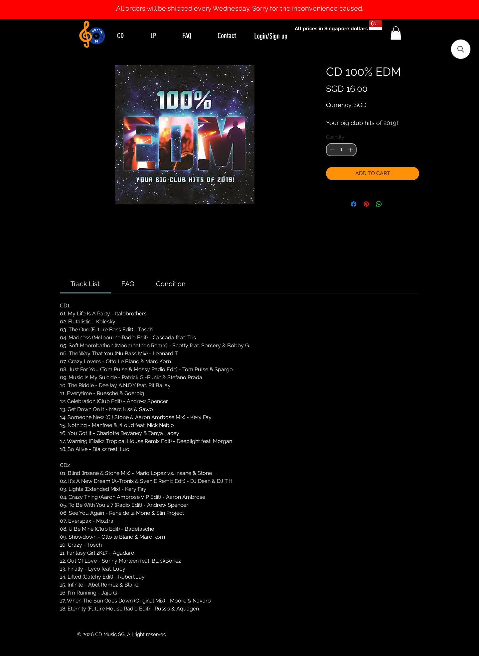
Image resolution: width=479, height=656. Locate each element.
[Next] (441, 9)
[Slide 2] (245, 3)
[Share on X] (392, 204)
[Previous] (37, 9)
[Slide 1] (239, 3)
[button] (395, 33)
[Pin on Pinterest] (366, 204)
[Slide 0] (234, 3)
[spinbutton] (341, 150)
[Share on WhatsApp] (379, 204)
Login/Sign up (270, 36)
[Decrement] (331, 150)
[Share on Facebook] (354, 204)
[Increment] (351, 150)
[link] (85, 284)
